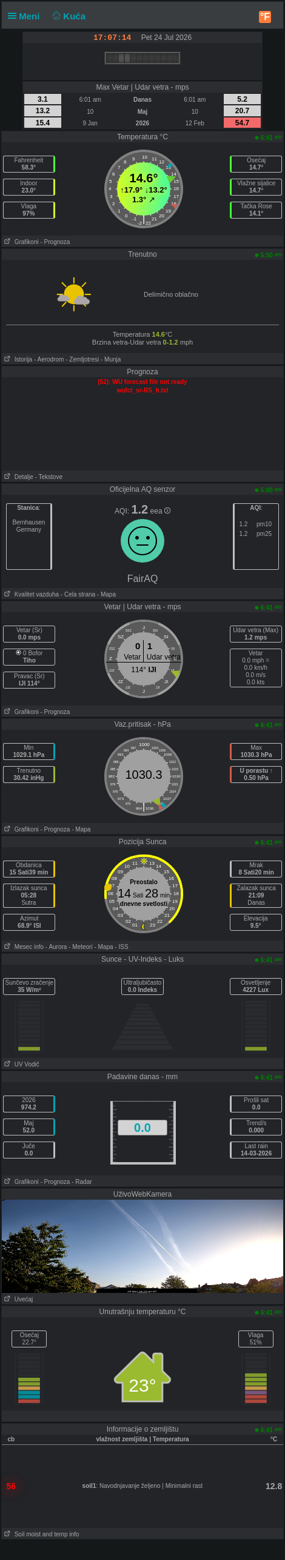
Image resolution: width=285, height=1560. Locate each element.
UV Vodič (20, 1064)
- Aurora (56, 947)
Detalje (17, 477)
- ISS (121, 947)
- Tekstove (48, 477)
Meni (26, 16)
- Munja (111, 359)
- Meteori (80, 947)
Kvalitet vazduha (30, 594)
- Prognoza (55, 242)
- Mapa (105, 594)
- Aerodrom (49, 359)
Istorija (17, 359)
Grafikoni (20, 242)
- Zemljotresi (82, 359)
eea (160, 511)
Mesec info (23, 947)
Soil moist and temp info (40, 1534)
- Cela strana (78, 594)
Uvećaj (17, 1299)
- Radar (82, 1181)
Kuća (68, 16)
